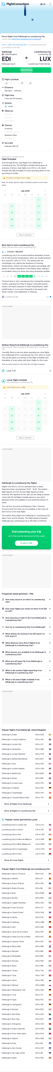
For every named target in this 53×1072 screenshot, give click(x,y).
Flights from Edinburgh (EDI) (17, 45)
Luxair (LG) (9, 370)
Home (4, 45)
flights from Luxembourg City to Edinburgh (26, 39)
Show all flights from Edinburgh (18, 804)
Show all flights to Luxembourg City (19, 811)
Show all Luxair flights (13, 860)
